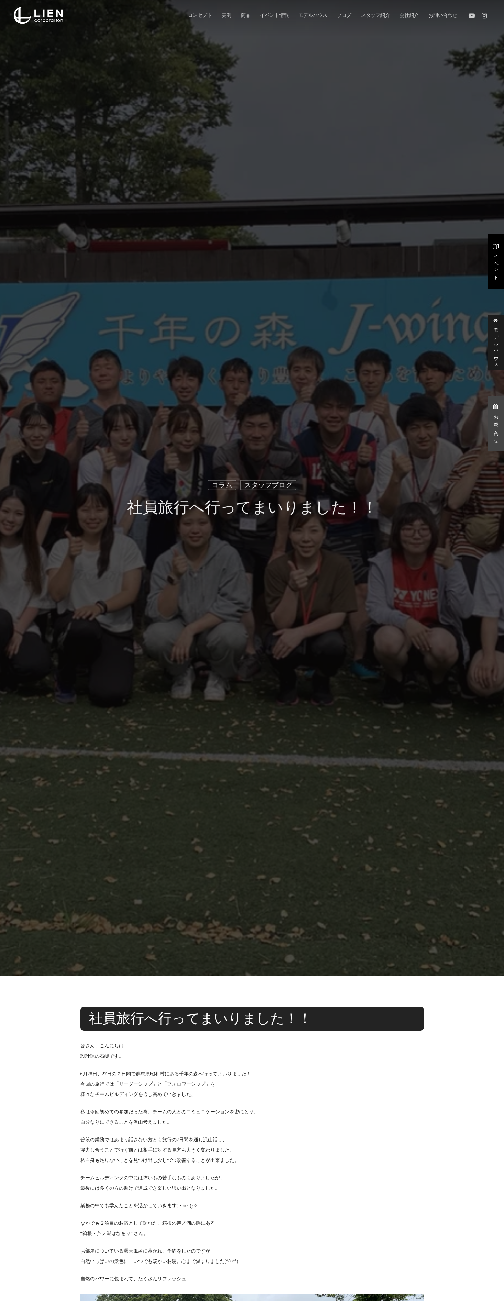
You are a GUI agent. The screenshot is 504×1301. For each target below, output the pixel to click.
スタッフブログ (268, 487)
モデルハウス (496, 342)
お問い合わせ (496, 423)
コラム (222, 487)
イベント (496, 261)
